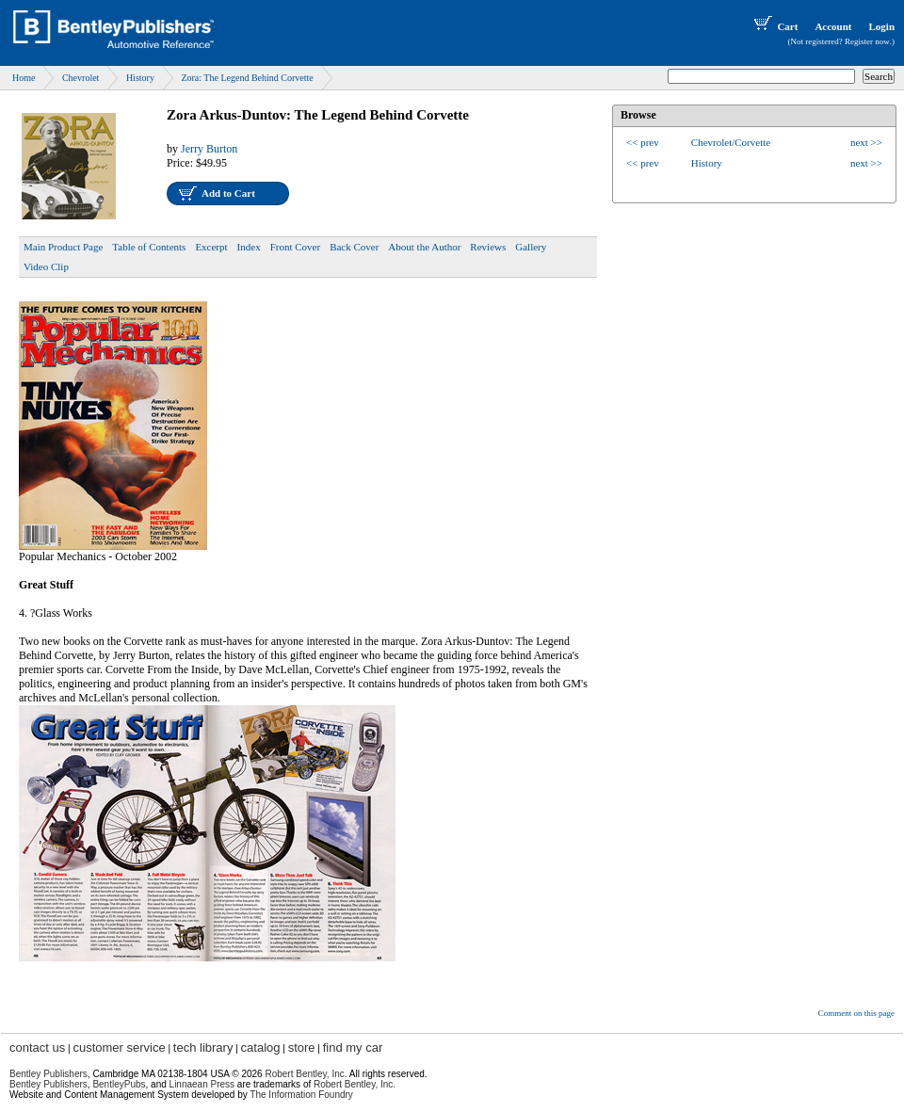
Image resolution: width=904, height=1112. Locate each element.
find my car (353, 1047)
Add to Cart (228, 193)
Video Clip (46, 266)
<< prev (642, 142)
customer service (119, 1047)
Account (833, 26)
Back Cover (354, 246)
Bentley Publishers (48, 1074)
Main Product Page (63, 246)
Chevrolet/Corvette (730, 142)
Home (23, 78)
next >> (866, 142)
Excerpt (211, 246)
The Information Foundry (301, 1094)
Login (881, 26)
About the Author (424, 246)
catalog (261, 1047)
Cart (774, 26)
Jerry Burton (209, 148)
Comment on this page (856, 1013)
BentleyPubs (118, 1084)
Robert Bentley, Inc (304, 1074)
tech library (203, 1047)
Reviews (488, 246)
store (301, 1047)
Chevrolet (80, 78)
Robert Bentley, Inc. (355, 1084)
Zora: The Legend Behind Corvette (247, 78)
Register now (867, 41)
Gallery (530, 246)
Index (249, 246)
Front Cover (295, 246)
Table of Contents (149, 246)
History (140, 78)
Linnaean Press (202, 1084)
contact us (37, 1047)
